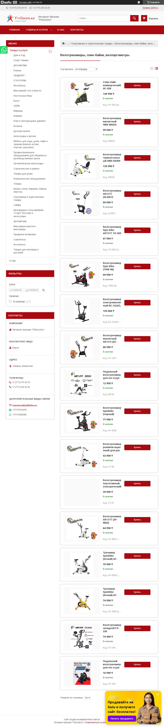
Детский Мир (20, 65)
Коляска (18, 126)
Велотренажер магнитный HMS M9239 (112, 121)
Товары (17, 183)
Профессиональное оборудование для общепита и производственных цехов (30, 155)
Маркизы (18, 111)
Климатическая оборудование (29, 178)
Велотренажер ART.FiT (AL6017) (112, 193)
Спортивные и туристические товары (91, 43)
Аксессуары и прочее (25, 136)
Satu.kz (96, 719)
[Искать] (134, 18)
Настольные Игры (23, 95)
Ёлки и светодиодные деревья (30, 121)
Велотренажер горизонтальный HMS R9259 (112, 157)
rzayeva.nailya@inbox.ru (24, 405)
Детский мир (20, 221)
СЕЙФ (17, 106)
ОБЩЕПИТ (19, 75)
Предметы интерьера (25, 234)
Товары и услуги (37, 29)
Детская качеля (22, 131)
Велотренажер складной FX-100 (112, 628)
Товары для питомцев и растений (26, 251)
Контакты (77, 29)
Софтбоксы (20, 239)
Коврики (18, 116)
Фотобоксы (19, 85)
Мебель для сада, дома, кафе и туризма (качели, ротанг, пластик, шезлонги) (31, 144)
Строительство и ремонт (26, 168)
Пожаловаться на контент (97, 722)
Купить (137, 85)
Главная (14, 29)
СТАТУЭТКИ (20, 80)
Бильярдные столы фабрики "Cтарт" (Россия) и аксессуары (29, 213)
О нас (60, 29)
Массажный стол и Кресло (27, 90)
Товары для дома (23, 173)
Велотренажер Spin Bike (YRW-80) (112, 266)
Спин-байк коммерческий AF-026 (112, 85)
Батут (17, 101)
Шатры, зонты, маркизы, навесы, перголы (30, 190)
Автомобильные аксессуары (28, 163)
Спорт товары (21, 60)
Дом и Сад (19, 55)
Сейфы (17, 205)
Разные (17, 70)
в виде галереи (151, 69)
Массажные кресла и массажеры (25, 228)
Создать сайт (25, 2)
